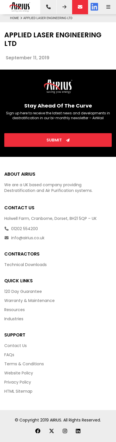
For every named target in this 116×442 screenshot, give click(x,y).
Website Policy (18, 373)
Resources (14, 310)
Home (16, 18)
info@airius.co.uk (24, 238)
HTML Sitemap (18, 391)
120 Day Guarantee (23, 291)
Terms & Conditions (24, 364)
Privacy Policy (17, 382)
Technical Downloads (25, 264)
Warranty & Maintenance (29, 300)
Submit (58, 140)
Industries (13, 319)
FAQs (9, 355)
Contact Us (15, 345)
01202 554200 (21, 229)
